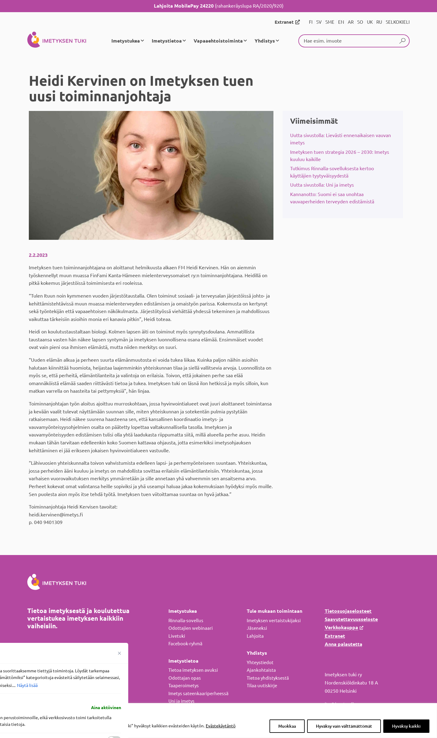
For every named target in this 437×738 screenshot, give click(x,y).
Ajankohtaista (261, 670)
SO (360, 22)
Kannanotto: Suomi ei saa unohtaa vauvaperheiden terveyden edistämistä (332, 197)
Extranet (284, 22)
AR (351, 22)
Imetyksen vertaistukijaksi (274, 620)
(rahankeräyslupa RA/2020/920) (218, 6)
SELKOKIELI (398, 22)
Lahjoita (255, 636)
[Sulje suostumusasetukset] (119, 653)
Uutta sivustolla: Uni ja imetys (322, 185)
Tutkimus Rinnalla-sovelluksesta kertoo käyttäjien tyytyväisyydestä (332, 172)
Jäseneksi (257, 628)
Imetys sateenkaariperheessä (198, 693)
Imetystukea (125, 40)
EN (341, 22)
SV (319, 22)
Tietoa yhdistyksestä (268, 678)
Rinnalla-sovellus (185, 620)
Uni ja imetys (181, 701)
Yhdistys (265, 40)
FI (311, 22)
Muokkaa (287, 726)
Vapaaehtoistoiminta (218, 40)
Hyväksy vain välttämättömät (344, 726)
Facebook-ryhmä (185, 643)
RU (379, 22)
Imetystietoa (167, 40)
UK (370, 22)
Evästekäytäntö (220, 725)
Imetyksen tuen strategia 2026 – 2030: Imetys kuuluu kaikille (339, 155)
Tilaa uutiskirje (262, 685)
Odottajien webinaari (190, 628)
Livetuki (176, 636)
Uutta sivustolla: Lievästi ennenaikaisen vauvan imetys (340, 139)
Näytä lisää (27, 685)
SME (329, 22)
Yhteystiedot (260, 662)
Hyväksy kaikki (406, 726)
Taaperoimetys (183, 685)
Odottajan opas (184, 678)
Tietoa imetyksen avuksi (193, 670)
